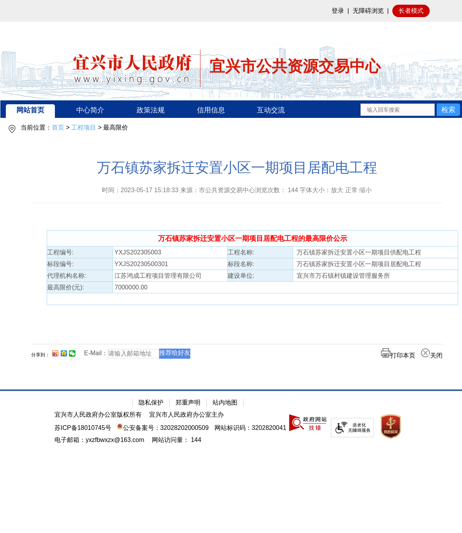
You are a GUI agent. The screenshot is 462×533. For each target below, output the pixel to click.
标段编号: (60, 264)
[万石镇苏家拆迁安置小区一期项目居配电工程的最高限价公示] (252, 239)
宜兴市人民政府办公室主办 (186, 414)
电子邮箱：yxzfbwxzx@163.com (99, 440)
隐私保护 (151, 402)
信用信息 (211, 110)
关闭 (432, 355)
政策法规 (151, 110)
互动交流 (271, 110)
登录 (338, 10)
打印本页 (398, 355)
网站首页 (30, 110)
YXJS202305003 (137, 252)
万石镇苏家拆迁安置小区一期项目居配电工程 (237, 167)
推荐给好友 (174, 352)
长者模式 (411, 10)
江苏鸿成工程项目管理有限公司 (157, 275)
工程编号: (60, 252)
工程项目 (83, 127)
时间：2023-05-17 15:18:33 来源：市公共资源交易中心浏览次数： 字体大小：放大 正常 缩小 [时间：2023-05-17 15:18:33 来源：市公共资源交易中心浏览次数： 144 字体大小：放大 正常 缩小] (237, 190)
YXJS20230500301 (140, 264)
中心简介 (90, 110)
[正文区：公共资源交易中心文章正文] (237, 265)
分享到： (40, 355)
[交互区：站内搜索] (410, 109)
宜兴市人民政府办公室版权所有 (98, 414)
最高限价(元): (65, 287)
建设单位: (241, 275)
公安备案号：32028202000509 (163, 427)
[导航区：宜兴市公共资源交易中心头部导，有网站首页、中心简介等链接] (231, 109)
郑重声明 (188, 402)
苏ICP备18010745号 (82, 427)
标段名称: (241, 264)
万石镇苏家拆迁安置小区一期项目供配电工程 (357, 252)
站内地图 (225, 402)
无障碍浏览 (368, 10)
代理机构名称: (66, 275)
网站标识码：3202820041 (250, 427)
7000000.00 (130, 287)
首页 (58, 127)
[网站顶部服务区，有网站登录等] (231, 11)
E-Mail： (96, 353)
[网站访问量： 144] (176, 440)
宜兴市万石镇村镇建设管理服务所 (341, 275)
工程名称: (241, 252)
